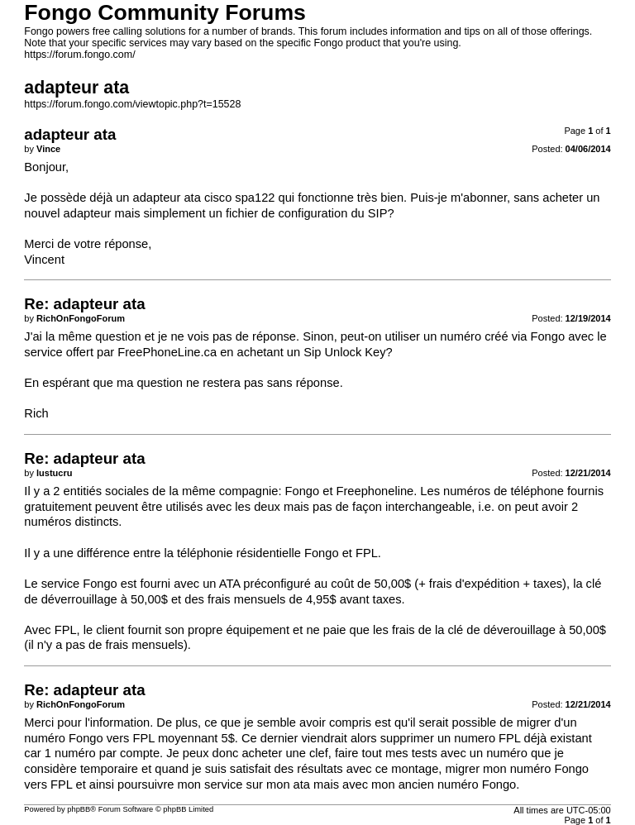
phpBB (78, 809)
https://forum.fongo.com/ (79, 54)
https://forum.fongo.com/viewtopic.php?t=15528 (132, 104)
